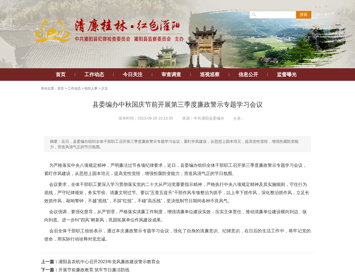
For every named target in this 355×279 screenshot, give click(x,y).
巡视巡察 (210, 74)
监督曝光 (287, 74)
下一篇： (49, 270)
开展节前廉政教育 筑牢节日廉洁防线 (93, 270)
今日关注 (133, 74)
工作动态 (94, 74)
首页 (61, 74)
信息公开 (248, 74)
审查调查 (171, 74)
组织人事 (90, 88)
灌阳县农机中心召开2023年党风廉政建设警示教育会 (109, 261)
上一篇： (49, 261)
